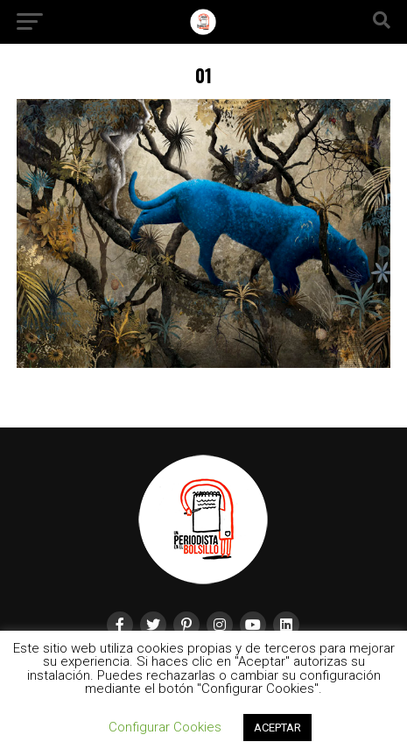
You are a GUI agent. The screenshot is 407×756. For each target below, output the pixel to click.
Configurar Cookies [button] (165, 727)
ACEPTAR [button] (277, 727)
